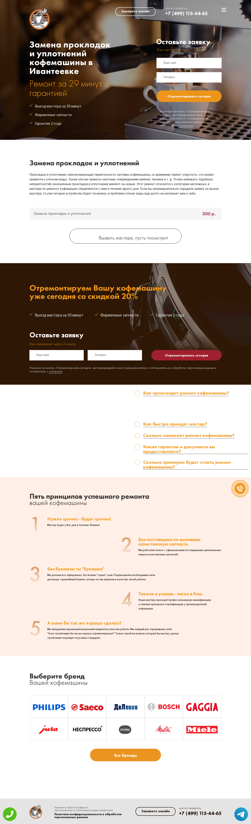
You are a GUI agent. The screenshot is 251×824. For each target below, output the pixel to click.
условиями (186, 125)
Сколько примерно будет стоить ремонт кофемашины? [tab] (187, 464)
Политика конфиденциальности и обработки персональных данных (88, 816)
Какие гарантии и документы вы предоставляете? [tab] (179, 449)
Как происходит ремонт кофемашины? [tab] (186, 393)
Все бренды (125, 755)
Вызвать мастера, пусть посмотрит (133, 238)
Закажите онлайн (135, 11)
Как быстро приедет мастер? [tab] (175, 424)
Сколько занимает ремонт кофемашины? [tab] (189, 435)
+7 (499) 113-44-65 (186, 13)
